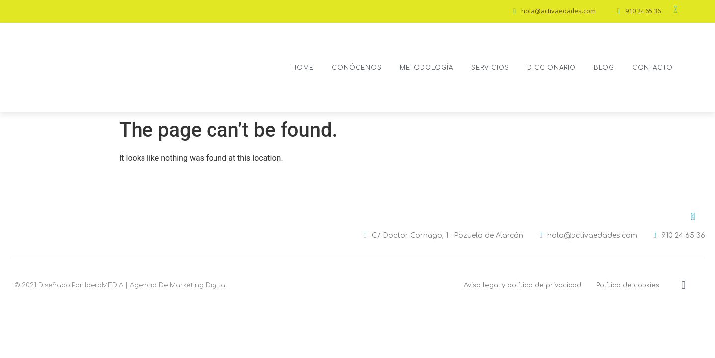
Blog (604, 67)
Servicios (490, 67)
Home (302, 67)
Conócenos (357, 67)
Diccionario (551, 67)
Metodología (426, 67)
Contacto (652, 67)
